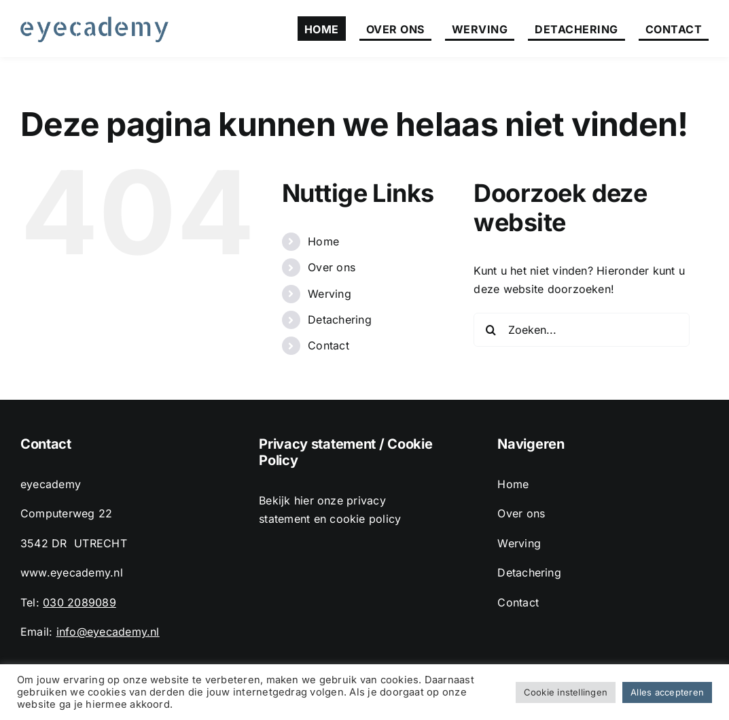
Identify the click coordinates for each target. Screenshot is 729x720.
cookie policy (365, 519)
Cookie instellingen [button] (566, 692)
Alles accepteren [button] (667, 692)
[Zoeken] (491, 330)
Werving (329, 294)
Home (323, 241)
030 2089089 (79, 602)
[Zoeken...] (582, 330)
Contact (328, 345)
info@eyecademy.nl (108, 631)
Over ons (331, 267)
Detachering (340, 319)
